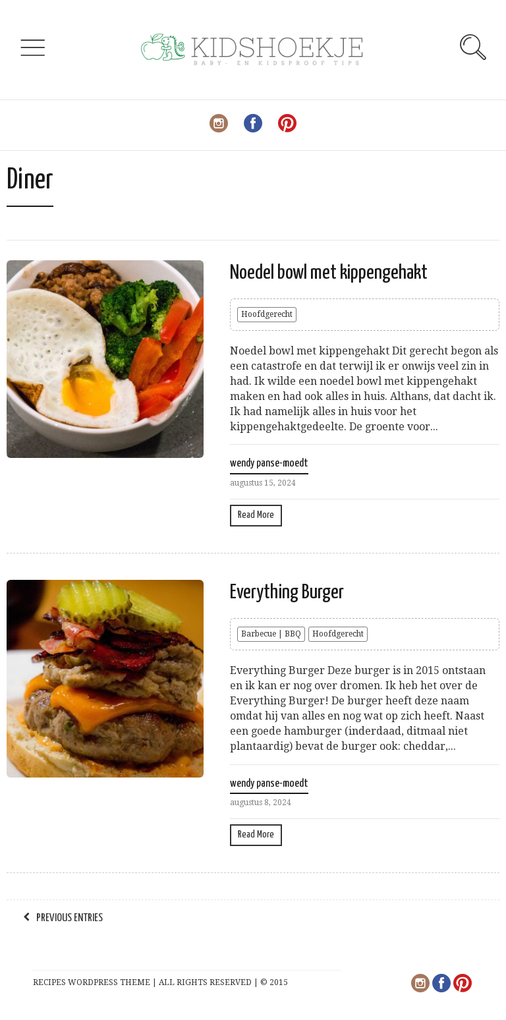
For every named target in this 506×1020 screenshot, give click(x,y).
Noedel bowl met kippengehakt (329, 273)
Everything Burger (287, 592)
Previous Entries (69, 918)
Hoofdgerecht (267, 314)
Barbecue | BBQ (271, 633)
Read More (256, 515)
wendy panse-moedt (269, 463)
